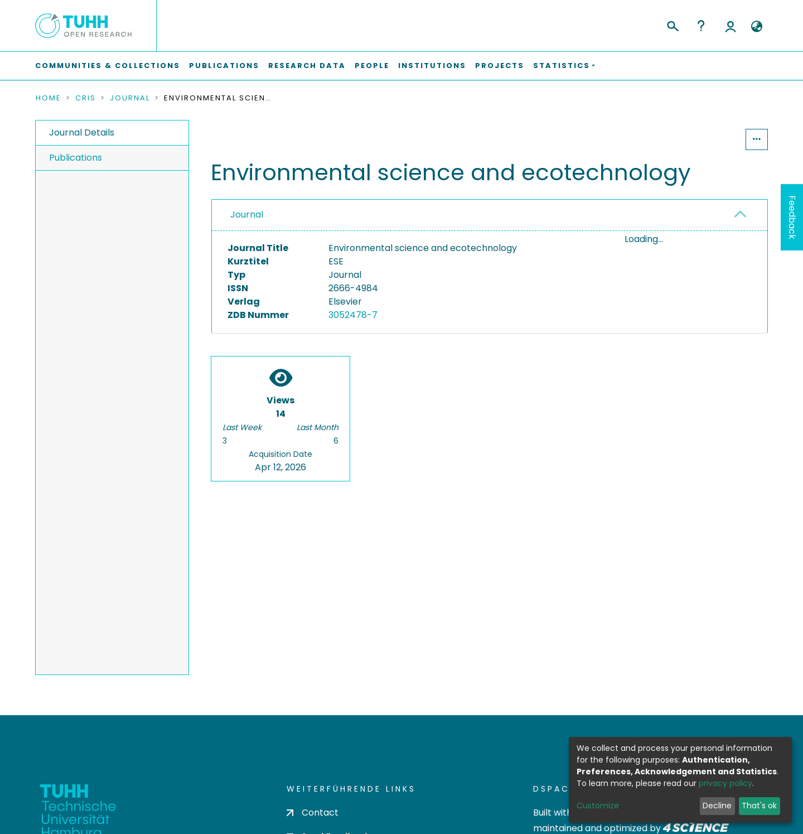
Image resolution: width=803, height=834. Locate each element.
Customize (598, 805)
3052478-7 (353, 314)
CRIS (85, 98)
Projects (499, 65)
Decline (717, 805)
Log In (730, 25)
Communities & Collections (107, 65)
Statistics (711, 139)
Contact (312, 812)
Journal (130, 98)
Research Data (307, 65)
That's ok (759, 805)
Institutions (432, 65)
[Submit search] (672, 24)
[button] (756, 26)
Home (48, 98)
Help (701, 25)
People (372, 65)
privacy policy (725, 783)
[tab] (489, 215)
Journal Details (81, 132)
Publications (224, 65)
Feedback (792, 217)
